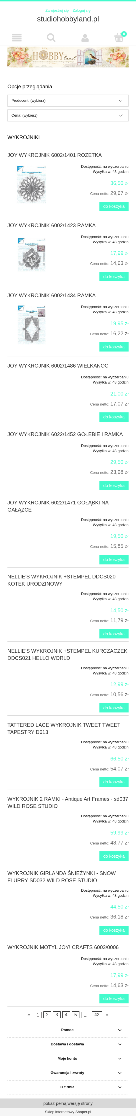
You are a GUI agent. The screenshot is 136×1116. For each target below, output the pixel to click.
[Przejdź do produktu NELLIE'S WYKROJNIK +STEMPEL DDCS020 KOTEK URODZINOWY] (31, 592)
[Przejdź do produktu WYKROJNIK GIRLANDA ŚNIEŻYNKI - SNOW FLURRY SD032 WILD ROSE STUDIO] (31, 888)
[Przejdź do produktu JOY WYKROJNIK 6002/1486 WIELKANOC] (31, 375)
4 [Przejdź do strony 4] (66, 1014)
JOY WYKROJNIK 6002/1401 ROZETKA (54, 155)
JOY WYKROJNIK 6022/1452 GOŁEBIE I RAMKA (65, 434)
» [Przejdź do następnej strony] (107, 1014)
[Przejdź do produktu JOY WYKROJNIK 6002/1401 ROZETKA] (31, 184)
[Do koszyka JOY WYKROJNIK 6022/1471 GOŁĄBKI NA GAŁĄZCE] (114, 559)
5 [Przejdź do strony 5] (75, 1014)
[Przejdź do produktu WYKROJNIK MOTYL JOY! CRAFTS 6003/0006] (31, 957)
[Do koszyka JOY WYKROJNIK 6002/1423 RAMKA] (114, 277)
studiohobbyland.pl (68, 19)
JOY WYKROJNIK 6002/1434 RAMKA (51, 295)
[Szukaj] (51, 37)
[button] (17, 38)
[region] (68, 57)
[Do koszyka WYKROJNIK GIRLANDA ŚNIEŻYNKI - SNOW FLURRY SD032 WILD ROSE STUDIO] (114, 930)
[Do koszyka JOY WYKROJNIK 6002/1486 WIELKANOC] (114, 417)
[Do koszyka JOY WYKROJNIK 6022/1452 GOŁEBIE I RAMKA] (114, 485)
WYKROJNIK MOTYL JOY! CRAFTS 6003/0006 (63, 947)
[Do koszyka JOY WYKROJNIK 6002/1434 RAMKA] (114, 347)
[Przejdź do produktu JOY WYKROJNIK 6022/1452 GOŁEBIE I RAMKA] (31, 444)
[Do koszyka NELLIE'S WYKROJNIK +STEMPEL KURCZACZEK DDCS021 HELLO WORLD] (114, 708)
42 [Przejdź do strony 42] (96, 1014)
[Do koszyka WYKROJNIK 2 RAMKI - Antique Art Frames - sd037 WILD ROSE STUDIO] (114, 856)
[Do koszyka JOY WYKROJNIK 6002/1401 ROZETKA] (114, 206)
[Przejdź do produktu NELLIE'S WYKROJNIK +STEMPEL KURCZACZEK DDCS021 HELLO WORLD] (31, 666)
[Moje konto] (85, 38)
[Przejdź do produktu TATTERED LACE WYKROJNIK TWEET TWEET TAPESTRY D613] (31, 740)
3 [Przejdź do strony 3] (56, 1014)
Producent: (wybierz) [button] (28, 100)
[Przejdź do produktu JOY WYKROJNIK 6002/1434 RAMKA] (31, 325)
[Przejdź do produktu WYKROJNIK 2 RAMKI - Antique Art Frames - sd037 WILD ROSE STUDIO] (31, 814)
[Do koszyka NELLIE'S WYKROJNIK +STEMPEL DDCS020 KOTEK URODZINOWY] (114, 633)
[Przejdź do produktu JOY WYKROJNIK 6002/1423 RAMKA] (31, 255)
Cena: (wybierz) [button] (24, 115)
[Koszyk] (119, 37)
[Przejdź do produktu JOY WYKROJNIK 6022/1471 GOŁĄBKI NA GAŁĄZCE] (31, 518)
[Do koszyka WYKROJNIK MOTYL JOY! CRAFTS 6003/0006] (114, 998)
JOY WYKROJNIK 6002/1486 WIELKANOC (57, 366)
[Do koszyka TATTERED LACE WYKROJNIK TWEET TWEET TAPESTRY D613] (114, 782)
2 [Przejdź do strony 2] (47, 1014)
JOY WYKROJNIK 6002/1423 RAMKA (51, 225)
